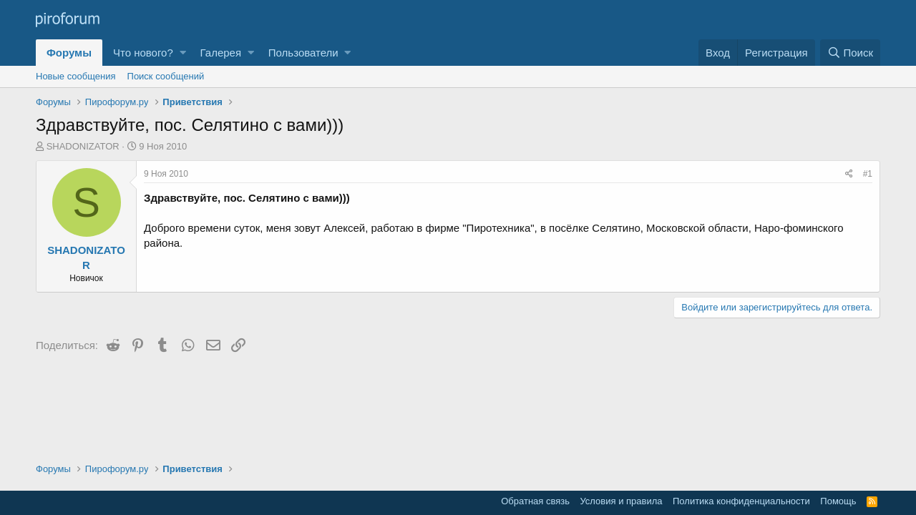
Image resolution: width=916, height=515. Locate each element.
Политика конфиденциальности (741, 501)
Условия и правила (621, 501)
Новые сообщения (76, 76)
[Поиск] (850, 52)
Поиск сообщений (166, 76)
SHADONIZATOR (83, 146)
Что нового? (143, 52)
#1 (867, 174)
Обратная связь (535, 501)
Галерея (221, 52)
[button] (183, 52)
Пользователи (303, 52)
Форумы (69, 52)
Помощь (838, 501)
